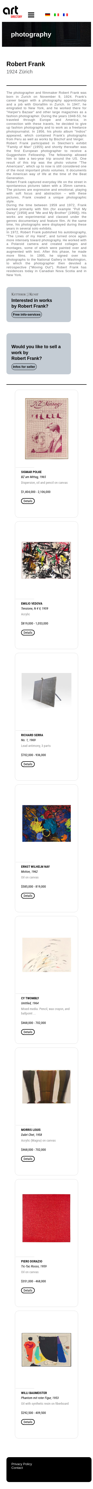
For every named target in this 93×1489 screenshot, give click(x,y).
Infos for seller (24, 367)
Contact (17, 1468)
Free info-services (26, 314)
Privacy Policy (21, 1464)
